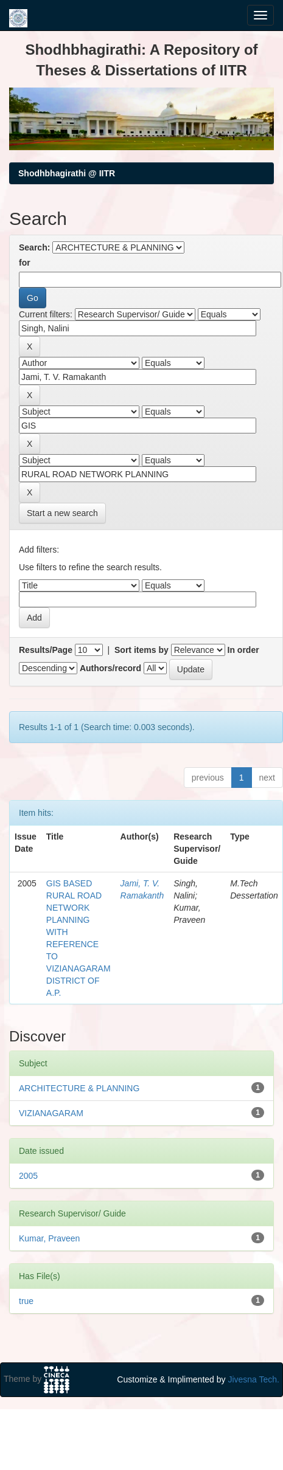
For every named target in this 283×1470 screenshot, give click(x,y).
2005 (28, 1176)
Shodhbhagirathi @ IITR (66, 173)
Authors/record (110, 668)
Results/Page (45, 650)
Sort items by (141, 650)
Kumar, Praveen (49, 1238)
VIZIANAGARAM (51, 1113)
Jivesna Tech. (253, 1379)
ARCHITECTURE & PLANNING (79, 1088)
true (26, 1301)
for (24, 262)
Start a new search (62, 513)
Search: (34, 247)
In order (243, 650)
